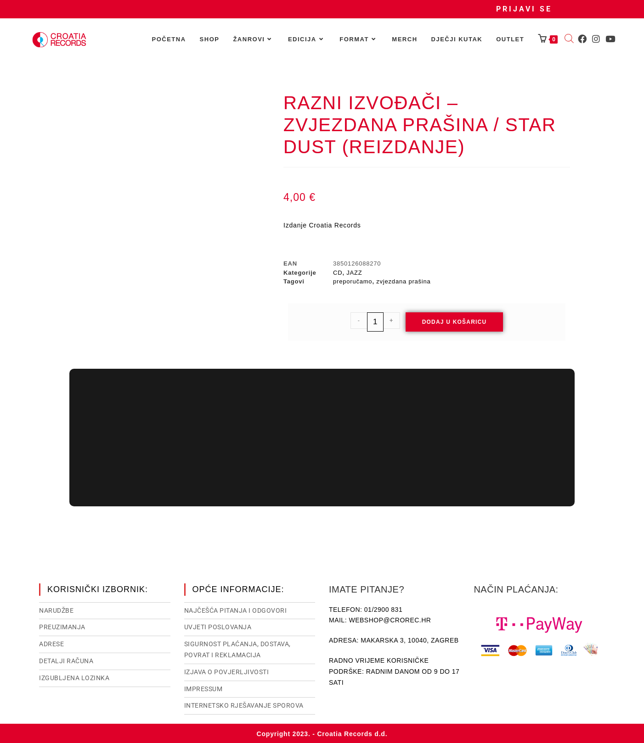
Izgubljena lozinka (74, 677)
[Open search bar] (569, 39)
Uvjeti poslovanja (218, 626)
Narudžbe (56, 609)
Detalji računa (66, 660)
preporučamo (352, 281)
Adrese (51, 643)
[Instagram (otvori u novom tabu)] (596, 39)
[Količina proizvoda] (375, 322)
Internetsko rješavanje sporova (244, 704)
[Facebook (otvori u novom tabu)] (582, 39)
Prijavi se (524, 9)
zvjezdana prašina (403, 281)
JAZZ (354, 272)
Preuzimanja (62, 626)
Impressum (203, 688)
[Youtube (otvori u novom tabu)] (610, 39)
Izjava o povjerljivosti (226, 671)
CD (337, 272)
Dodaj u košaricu (454, 322)
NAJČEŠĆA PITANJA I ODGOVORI (235, 609)
